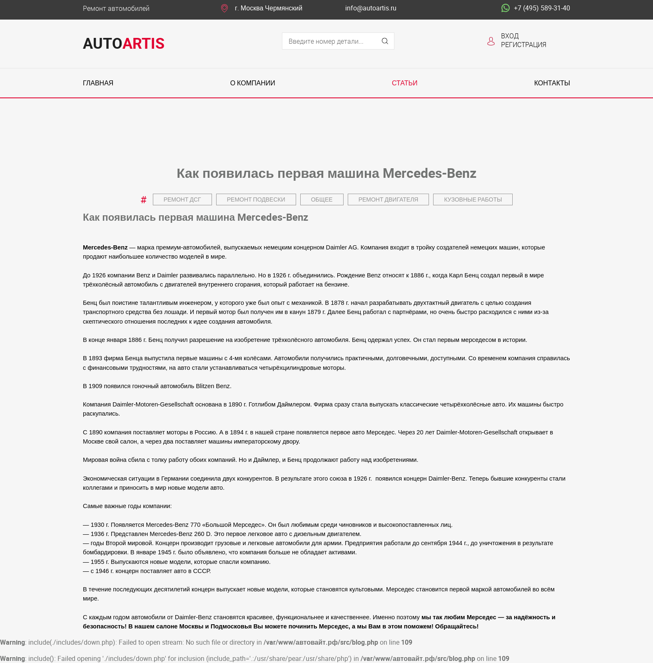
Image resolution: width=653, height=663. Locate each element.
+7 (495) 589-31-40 (535, 8)
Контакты (552, 83)
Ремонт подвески (256, 199)
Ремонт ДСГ (182, 199)
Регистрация (523, 44)
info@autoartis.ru (370, 8)
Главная (98, 83)
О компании (252, 83)
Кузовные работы (473, 199)
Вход (510, 35)
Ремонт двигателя (389, 199)
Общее (322, 199)
